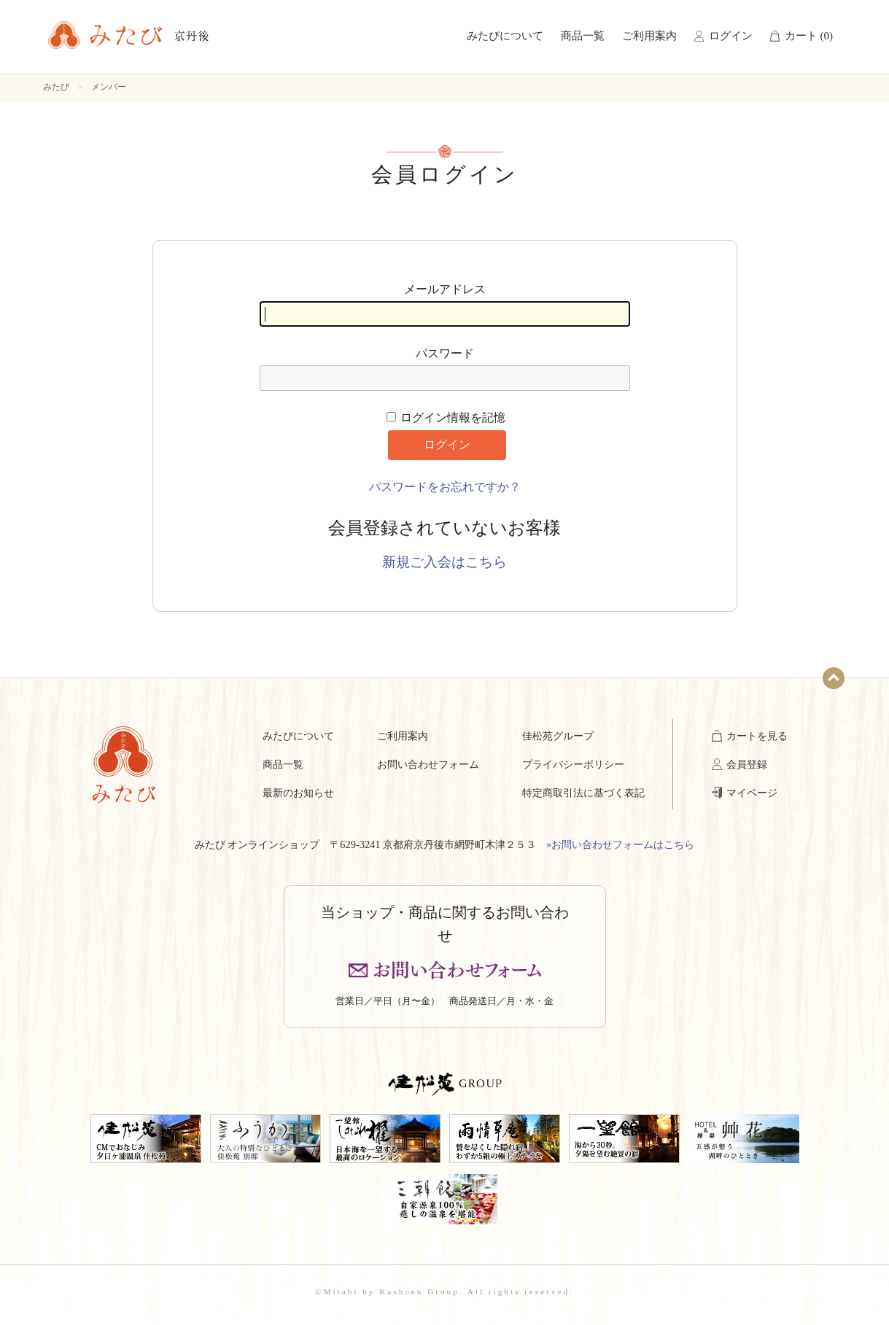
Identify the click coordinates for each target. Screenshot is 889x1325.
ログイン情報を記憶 (446, 417)
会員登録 (746, 764)
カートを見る (757, 736)
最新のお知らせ (298, 793)
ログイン (731, 36)
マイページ (751, 793)
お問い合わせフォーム (428, 764)
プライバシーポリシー (573, 764)
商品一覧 (583, 36)
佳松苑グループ (558, 736)
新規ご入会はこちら (444, 562)
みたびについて (505, 36)
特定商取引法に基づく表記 (583, 793)
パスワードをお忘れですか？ (445, 487)
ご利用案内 (649, 36)
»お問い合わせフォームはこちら (620, 844)
